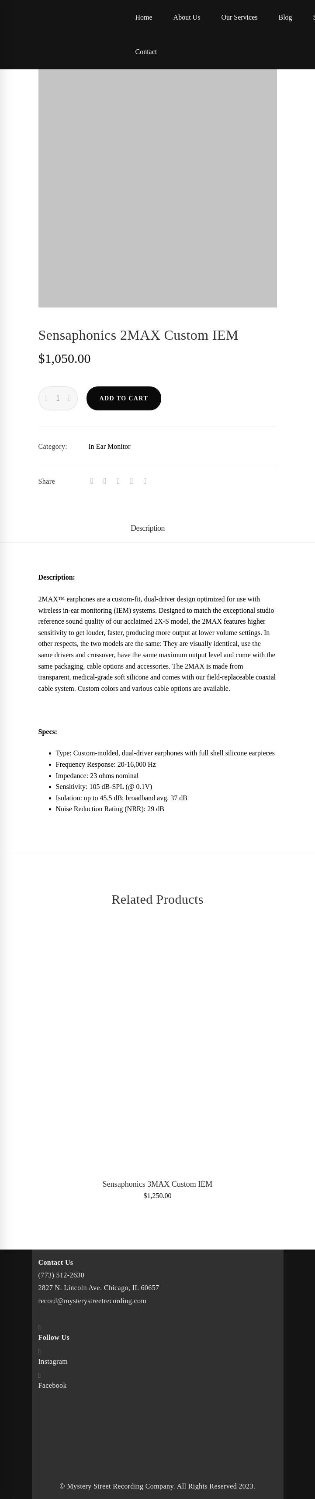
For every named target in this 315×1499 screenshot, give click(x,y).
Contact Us (55, 1262)
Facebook (52, 1385)
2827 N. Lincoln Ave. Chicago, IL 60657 (98, 1287)
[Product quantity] (58, 398)
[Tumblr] (119, 481)
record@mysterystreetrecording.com (92, 1300)
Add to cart (124, 398)
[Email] (145, 481)
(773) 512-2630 (61, 1275)
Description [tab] (148, 528)
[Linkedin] (132, 481)
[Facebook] (92, 481)
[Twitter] (105, 481)
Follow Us (54, 1337)
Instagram (53, 1361)
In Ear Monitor (110, 446)
